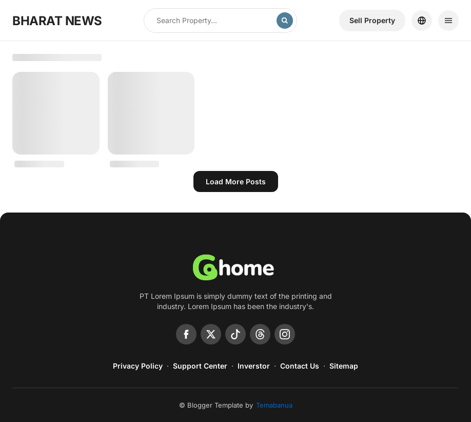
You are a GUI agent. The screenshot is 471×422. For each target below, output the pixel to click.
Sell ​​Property (372, 20)
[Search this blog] (210, 20)
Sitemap (343, 365)
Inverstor (254, 365)
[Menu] (448, 20)
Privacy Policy (138, 365)
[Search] (285, 20)
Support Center (200, 365)
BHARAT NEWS (57, 20)
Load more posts (236, 181)
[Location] (421, 20)
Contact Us (299, 365)
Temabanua (274, 405)
